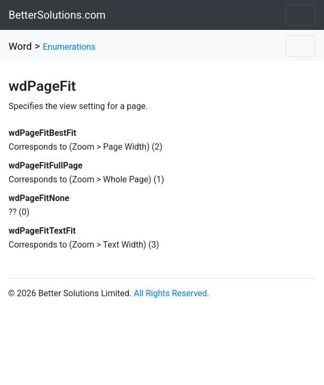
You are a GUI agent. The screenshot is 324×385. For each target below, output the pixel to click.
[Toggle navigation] (300, 15)
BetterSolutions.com (57, 15)
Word (20, 46)
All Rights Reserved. (171, 293)
